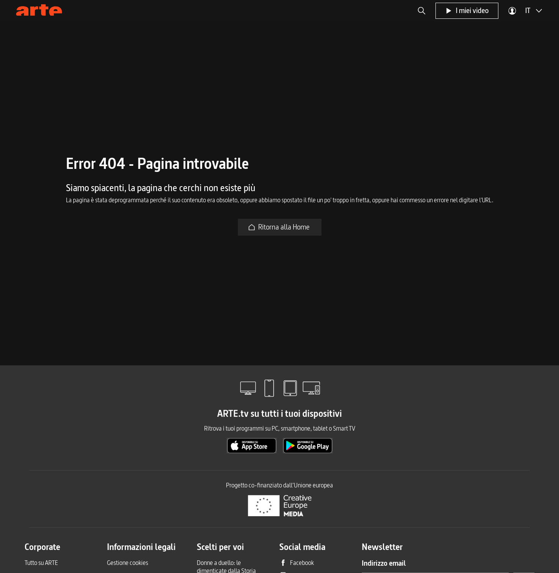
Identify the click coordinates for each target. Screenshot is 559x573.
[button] (421, 10)
